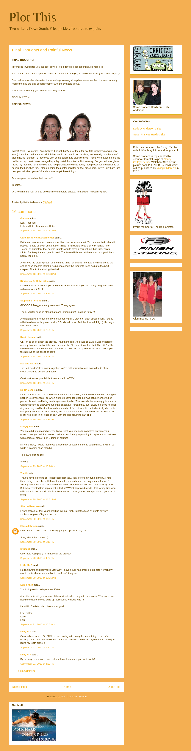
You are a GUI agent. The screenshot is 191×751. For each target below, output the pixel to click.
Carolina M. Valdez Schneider (37, 237)
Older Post (114, 686)
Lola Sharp (26, 584)
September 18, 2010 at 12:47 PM (38, 230)
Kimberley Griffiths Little (34, 281)
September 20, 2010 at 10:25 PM (38, 577)
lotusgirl (25, 549)
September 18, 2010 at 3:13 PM (37, 293)
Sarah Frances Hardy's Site (149, 134)
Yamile (24, 473)
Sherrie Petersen (30, 506)
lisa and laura (28, 363)
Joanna (24, 218)
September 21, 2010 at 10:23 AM (38, 624)
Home (67, 686)
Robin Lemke (28, 337)
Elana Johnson (28, 526)
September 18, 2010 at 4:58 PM (37, 356)
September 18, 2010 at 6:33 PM (37, 383)
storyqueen (26, 426)
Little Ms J (26, 565)
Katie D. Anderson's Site (147, 128)
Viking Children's (166, 168)
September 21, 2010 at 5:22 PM (37, 647)
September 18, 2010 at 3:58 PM (37, 330)
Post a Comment (26, 670)
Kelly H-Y (25, 631)
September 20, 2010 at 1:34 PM (37, 519)
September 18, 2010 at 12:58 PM (38, 274)
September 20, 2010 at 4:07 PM (37, 558)
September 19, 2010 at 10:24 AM (38, 466)
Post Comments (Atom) (74, 696)
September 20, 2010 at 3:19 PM (37, 541)
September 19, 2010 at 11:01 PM (38, 499)
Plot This (32, 17)
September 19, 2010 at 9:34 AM (37, 419)
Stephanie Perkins (30, 300)
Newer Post (19, 686)
